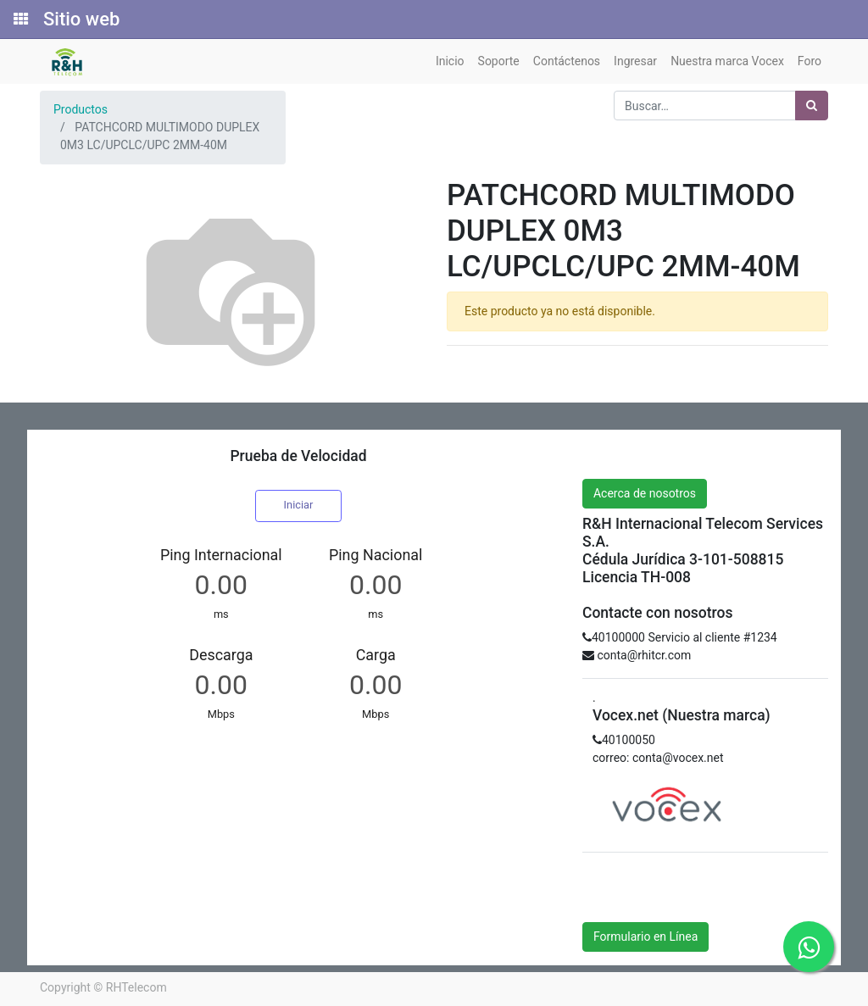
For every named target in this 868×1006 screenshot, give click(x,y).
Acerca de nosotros (644, 493)
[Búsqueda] (811, 105)
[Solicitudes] (19, 19)
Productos (80, 109)
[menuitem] (450, 61)
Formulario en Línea (645, 936)
